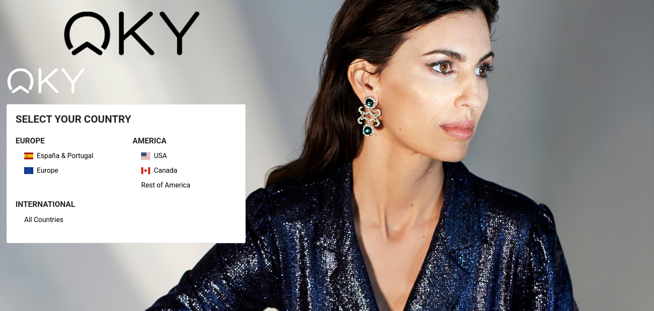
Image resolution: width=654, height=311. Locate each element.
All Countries (43, 220)
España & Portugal (58, 156)
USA (154, 156)
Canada (159, 170)
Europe (41, 170)
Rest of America (165, 185)
